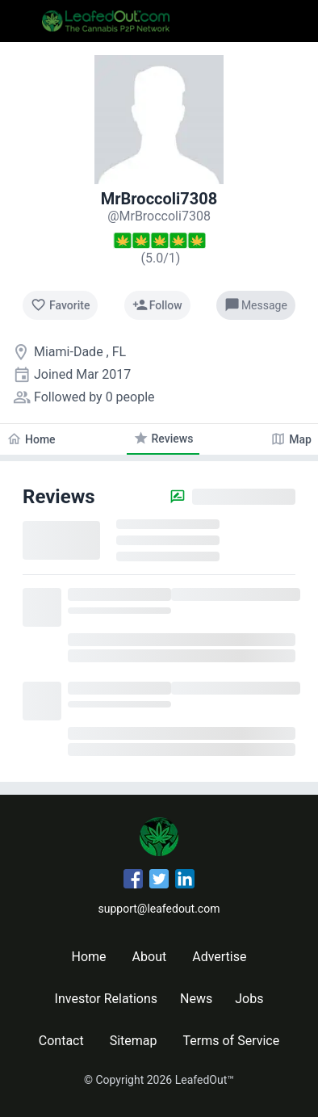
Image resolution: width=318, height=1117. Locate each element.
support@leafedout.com (159, 908)
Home (89, 956)
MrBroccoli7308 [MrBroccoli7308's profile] (159, 198)
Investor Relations (106, 998)
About (149, 956)
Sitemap (133, 1040)
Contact (61, 1040)
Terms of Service (231, 1040)
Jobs (249, 998)
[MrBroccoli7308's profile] (159, 216)
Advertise (219, 956)
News (196, 998)
